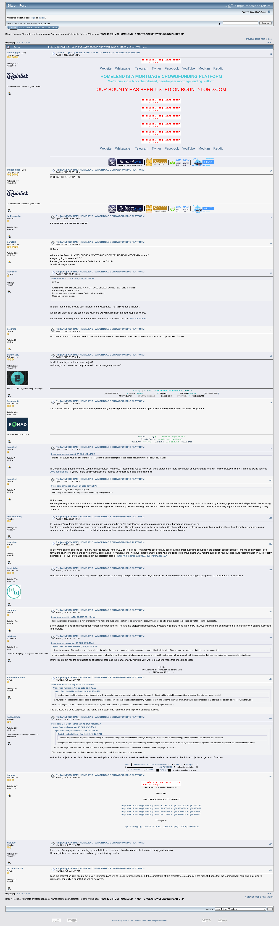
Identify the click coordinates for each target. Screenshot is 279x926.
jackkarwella (14, 216)
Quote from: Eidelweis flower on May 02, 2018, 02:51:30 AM (76, 724)
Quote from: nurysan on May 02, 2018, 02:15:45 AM (72, 643)
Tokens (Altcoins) (89, 34)
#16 (270, 679)
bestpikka (12, 568)
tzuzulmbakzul (15, 868)
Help (21, 27)
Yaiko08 (11, 842)
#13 (270, 570)
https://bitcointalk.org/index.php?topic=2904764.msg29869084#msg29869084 (161, 811)
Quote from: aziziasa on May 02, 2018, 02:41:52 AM (72, 685)
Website (106, 68)
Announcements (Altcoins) (64, 34)
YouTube (188, 68)
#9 (271, 448)
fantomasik (13, 401)
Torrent (46, 23)
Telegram (141, 68)
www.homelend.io (138, 318)
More (54, 27)
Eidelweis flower (16, 677)
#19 (270, 844)
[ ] (111, 393)
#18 (270, 776)
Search (29, 27)
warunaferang (14, 516)
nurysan (11, 610)
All (29, 42)
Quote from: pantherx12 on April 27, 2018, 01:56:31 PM (74, 486)
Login (37, 27)
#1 (271, 54)
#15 (270, 637)
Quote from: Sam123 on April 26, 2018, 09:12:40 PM (72, 279)
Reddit (218, 68)
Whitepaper (123, 68)
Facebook (172, 68)
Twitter (156, 68)
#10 (270, 480)
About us (178, 764)
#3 (271, 218)
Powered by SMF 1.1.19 (122, 920)
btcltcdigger (13, 52)
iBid (126, 764)
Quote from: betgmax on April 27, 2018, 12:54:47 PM (73, 454)
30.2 (40, 23)
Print (269, 42)
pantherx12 (13, 354)
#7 (271, 356)
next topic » (267, 39)
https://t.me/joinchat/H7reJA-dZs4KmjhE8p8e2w (142, 555)
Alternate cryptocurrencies (35, 34)
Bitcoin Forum (12, 34)
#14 (270, 612)
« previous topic (252, 39)
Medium (204, 68)
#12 (270, 544)
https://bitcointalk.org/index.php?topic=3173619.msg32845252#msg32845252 (161, 805)
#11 (270, 518)
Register (46, 27)
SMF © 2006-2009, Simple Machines (151, 920)
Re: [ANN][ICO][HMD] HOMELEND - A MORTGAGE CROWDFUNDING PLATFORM (100, 169)
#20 (270, 870)
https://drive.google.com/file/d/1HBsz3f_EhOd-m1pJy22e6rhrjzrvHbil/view (161, 826)
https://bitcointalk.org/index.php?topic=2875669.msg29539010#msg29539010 (161, 814)
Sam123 (11, 242)
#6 (271, 330)
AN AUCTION (165, 767)
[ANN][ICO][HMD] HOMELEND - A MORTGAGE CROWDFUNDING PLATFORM (142, 34)
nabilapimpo (14, 717)
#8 (271, 403)
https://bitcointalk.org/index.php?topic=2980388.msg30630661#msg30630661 (161, 808)
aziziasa (11, 636)
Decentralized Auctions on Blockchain (150, 764)
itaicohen (12, 271)
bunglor (11, 775)
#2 (271, 171)
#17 (270, 718)
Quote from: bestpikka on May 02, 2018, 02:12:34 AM (73, 617)
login (33, 18)
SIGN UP (164, 770)
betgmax (11, 329)
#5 (271, 273)
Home (13, 27)
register (41, 18)
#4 (271, 243)
